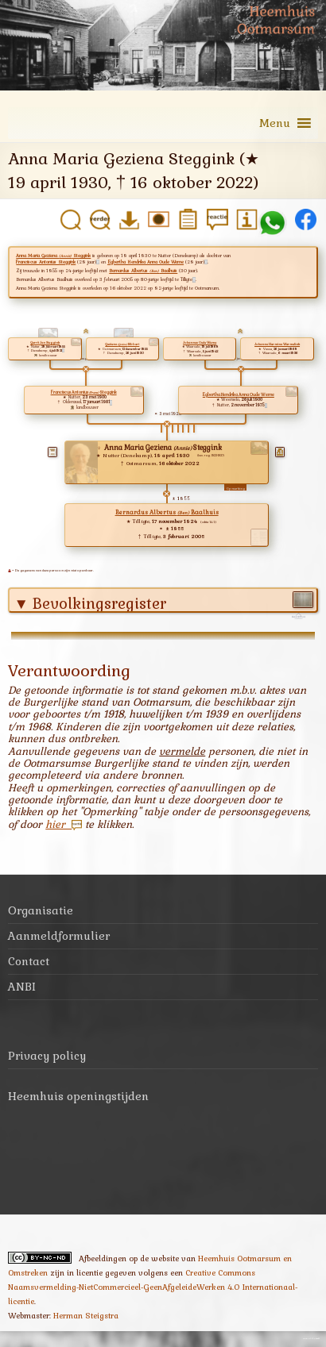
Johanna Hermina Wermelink (277, 344)
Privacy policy (47, 1056)
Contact (28, 961)
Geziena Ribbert (122, 344)
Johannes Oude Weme (199, 342)
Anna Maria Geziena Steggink (53, 255)
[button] (274, 123)
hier (63, 824)
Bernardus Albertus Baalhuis (143, 270)
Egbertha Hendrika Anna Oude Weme (145, 262)
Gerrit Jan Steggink (45, 342)
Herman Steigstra (85, 1315)
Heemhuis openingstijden (78, 1096)
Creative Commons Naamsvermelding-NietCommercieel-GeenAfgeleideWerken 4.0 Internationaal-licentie (152, 1287)
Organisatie (40, 910)
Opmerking (236, 489)
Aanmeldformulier (59, 936)
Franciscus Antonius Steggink (46, 262)
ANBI (22, 986)
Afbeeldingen (102, 1258)
